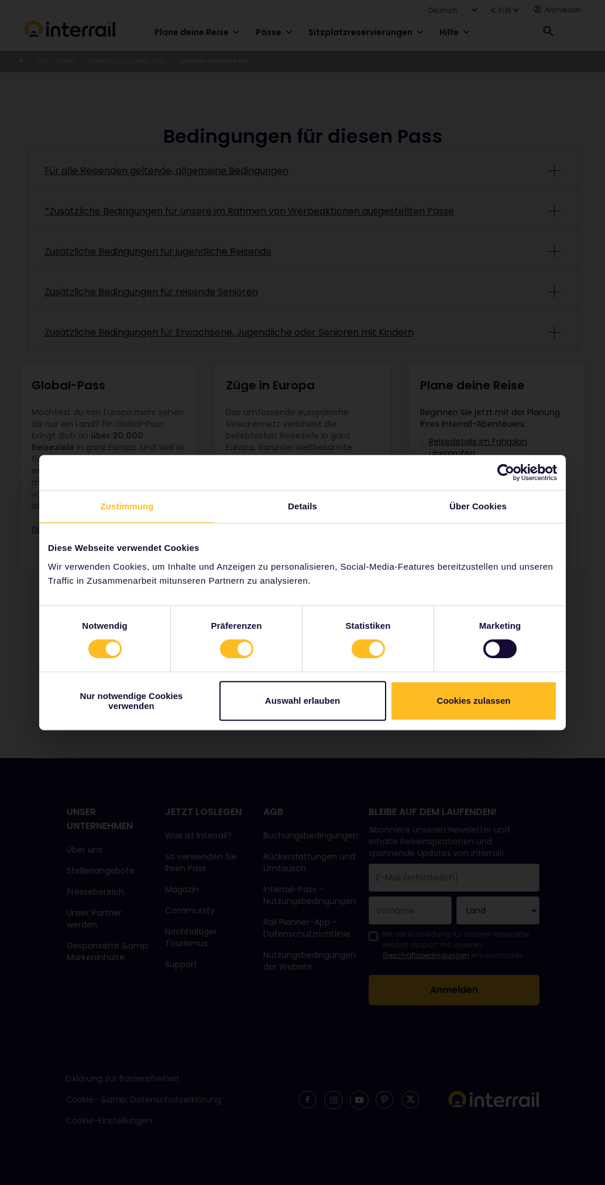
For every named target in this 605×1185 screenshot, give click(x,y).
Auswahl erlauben (302, 700)
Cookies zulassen (474, 700)
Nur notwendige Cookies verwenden (131, 701)
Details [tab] (302, 506)
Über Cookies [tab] (478, 506)
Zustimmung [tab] (127, 506)
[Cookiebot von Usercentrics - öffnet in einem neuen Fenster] (506, 472)
